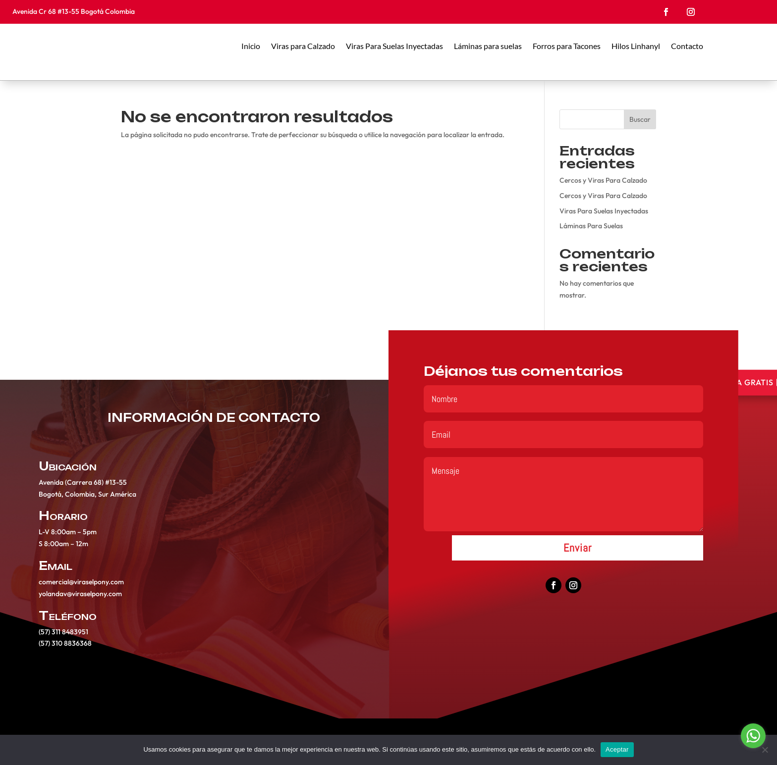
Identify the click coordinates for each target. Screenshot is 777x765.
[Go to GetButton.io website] (753, 755)
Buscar (640, 119)
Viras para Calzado (303, 46)
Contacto (687, 46)
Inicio (250, 46)
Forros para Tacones (567, 46)
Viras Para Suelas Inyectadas (394, 46)
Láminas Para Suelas (591, 225)
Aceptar (617, 749)
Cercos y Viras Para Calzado (603, 180)
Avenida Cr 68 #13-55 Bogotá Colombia (74, 11)
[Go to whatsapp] (753, 735)
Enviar (577, 552)
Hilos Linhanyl (635, 46)
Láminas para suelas (488, 46)
